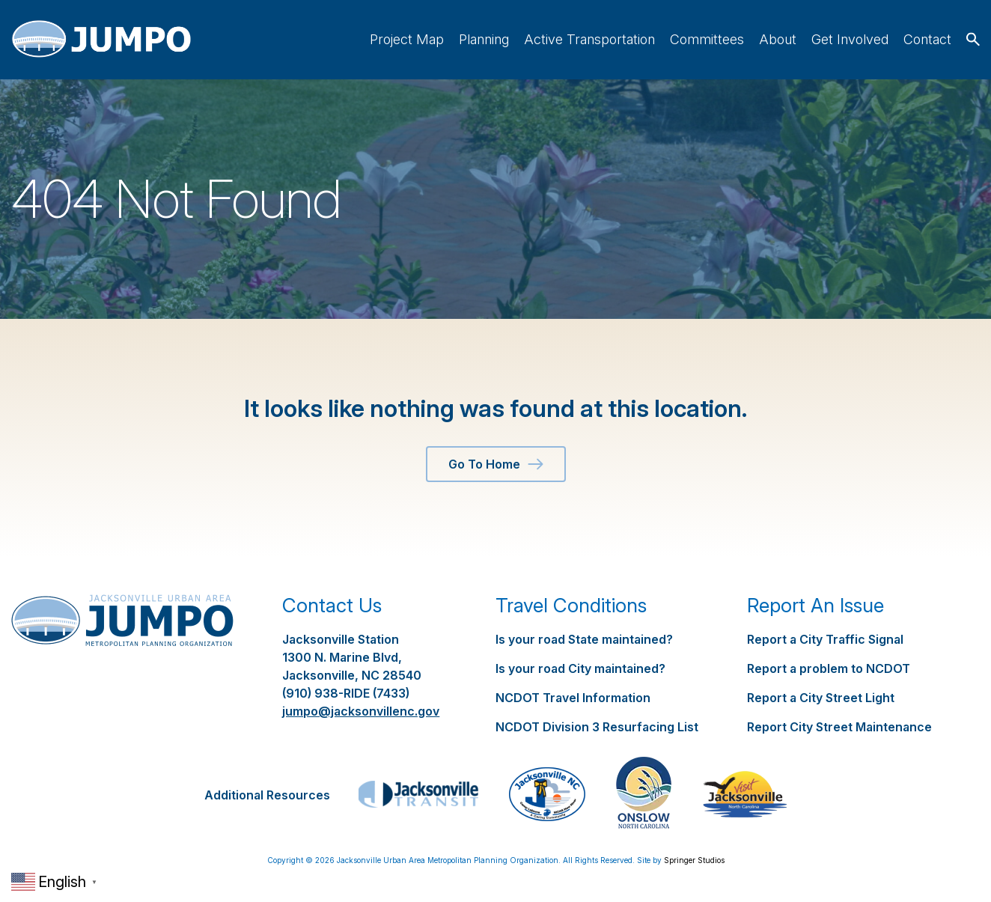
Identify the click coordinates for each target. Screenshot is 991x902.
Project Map (407, 39)
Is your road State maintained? (584, 639)
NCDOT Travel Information (573, 697)
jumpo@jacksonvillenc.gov (360, 711)
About (777, 39)
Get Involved (849, 39)
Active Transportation (589, 39)
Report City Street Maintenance (839, 726)
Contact (927, 39)
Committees (707, 39)
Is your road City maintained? (580, 668)
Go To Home (495, 464)
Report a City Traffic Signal (825, 639)
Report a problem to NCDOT (828, 668)
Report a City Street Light (820, 697)
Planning (484, 39)
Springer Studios (694, 860)
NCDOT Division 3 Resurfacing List (597, 726)
